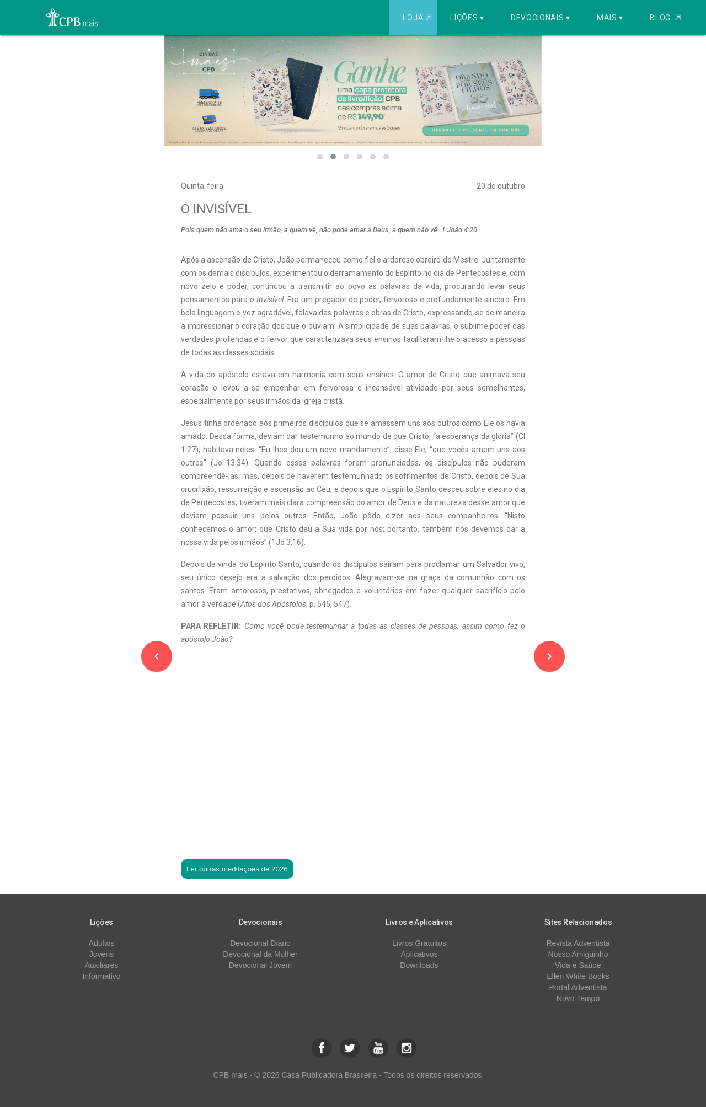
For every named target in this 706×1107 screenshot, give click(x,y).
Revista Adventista (577, 943)
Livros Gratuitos (419, 943)
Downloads (419, 965)
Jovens (101, 954)
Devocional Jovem (260, 965)
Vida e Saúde (578, 965)
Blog (665, 17)
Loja (418, 17)
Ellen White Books (578, 976)
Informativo (101, 976)
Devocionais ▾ (540, 17)
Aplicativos (419, 954)
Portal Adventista (578, 987)
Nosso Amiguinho (578, 954)
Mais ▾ (610, 17)
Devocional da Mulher (260, 954)
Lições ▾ (467, 17)
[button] (320, 156)
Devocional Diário (260, 943)
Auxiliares (102, 965)
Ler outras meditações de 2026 (237, 869)
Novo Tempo (578, 998)
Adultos (102, 943)
